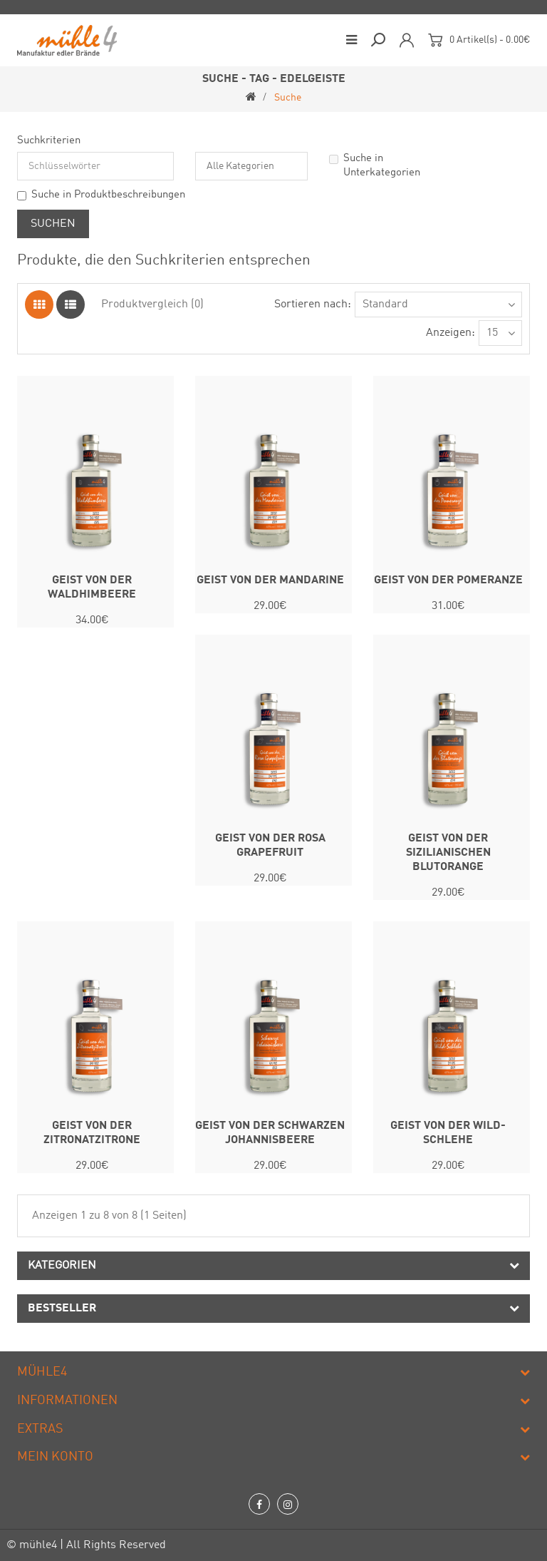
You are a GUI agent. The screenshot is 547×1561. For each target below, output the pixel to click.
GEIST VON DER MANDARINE (270, 580)
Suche (287, 98)
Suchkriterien (48, 140)
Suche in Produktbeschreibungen (101, 195)
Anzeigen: (450, 333)
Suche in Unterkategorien (374, 165)
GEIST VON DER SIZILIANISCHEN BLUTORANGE (448, 853)
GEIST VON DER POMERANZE (448, 580)
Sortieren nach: (312, 304)
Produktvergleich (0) (152, 304)
